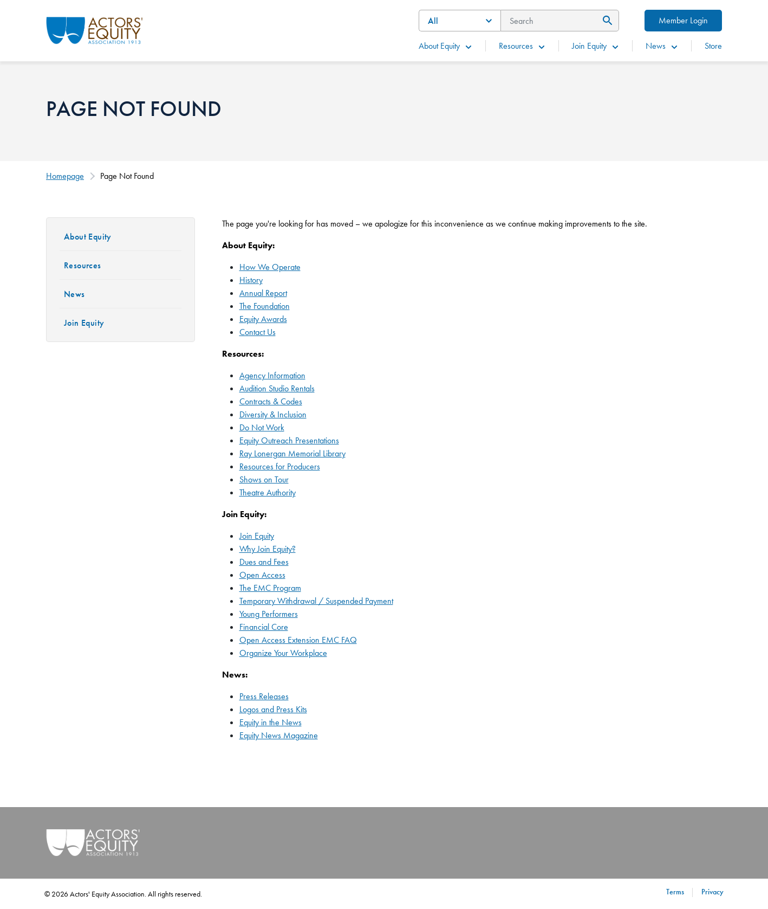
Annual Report (263, 293)
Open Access (262, 575)
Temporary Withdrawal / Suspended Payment (316, 601)
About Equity (446, 45)
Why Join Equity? (267, 549)
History (251, 280)
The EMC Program (270, 588)
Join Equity (596, 45)
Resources (522, 45)
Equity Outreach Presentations (289, 440)
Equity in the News (270, 722)
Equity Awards (263, 319)
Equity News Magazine (278, 735)
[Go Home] (94, 29)
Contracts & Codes (270, 401)
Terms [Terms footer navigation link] (675, 892)
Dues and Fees (264, 562)
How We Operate (270, 267)
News (662, 45)
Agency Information (272, 375)
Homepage (65, 176)
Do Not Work (261, 427)
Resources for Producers (279, 466)
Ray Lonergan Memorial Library (292, 453)
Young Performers (268, 614)
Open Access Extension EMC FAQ (298, 640)
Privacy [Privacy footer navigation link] (712, 892)
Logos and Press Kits (273, 709)
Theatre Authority (267, 492)
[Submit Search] (605, 21)
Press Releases (264, 696)
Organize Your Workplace (283, 653)
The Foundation (264, 306)
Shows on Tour (264, 479)
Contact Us (257, 332)
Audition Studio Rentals (277, 388)
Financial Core (263, 627)
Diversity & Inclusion (273, 414)
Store (713, 45)
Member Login (683, 20)
